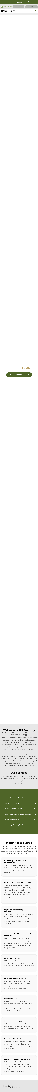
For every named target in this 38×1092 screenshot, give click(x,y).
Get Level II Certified (32, 6)
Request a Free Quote (18, 2)
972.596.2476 (8, 6)
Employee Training (18, 6)
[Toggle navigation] (35, 11)
